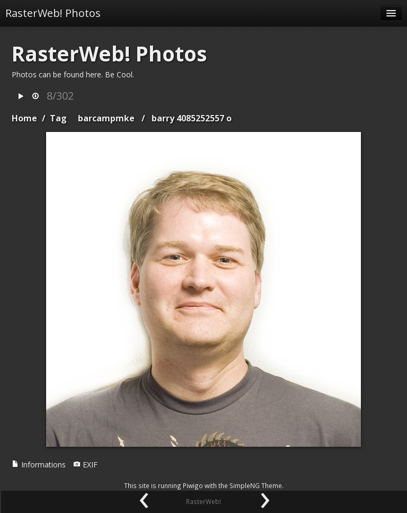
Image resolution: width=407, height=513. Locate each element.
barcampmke (106, 118)
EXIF (85, 464)
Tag (58, 118)
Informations (39, 464)
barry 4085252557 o (192, 118)
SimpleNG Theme (255, 485)
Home (24, 118)
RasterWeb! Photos (53, 13)
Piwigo (193, 485)
